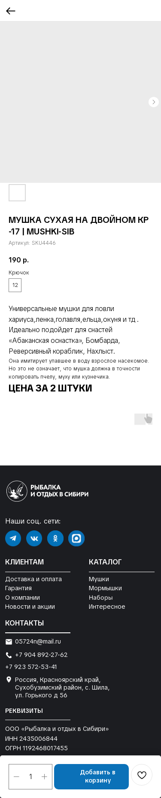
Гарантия (18, 588)
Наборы (100, 597)
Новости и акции (30, 606)
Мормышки (105, 588)
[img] (13, 538)
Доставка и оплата (33, 579)
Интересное (107, 606)
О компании (22, 597)
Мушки (99, 579)
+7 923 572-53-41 (31, 667)
